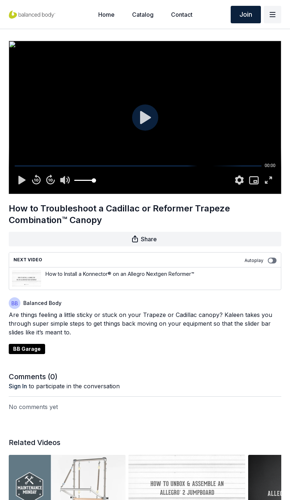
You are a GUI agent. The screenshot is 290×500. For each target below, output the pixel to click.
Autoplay (261, 260)
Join (245, 14)
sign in (18, 386)
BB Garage (27, 349)
